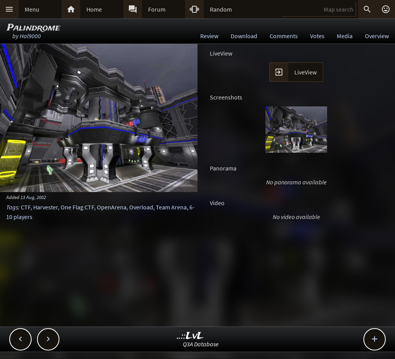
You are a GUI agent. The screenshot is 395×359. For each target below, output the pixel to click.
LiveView (305, 72)
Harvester (45, 207)
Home (94, 9)
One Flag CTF (77, 207)
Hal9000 (30, 36)
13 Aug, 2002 (33, 197)
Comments (284, 36)
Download (244, 36)
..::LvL (190, 336)
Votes (317, 36)
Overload (141, 207)
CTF (25, 207)
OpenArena (112, 207)
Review (209, 36)
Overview (377, 36)
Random (221, 9)
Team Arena (171, 207)
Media (345, 36)
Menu (32, 9)
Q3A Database (201, 344)
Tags (12, 207)
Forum (156, 9)
